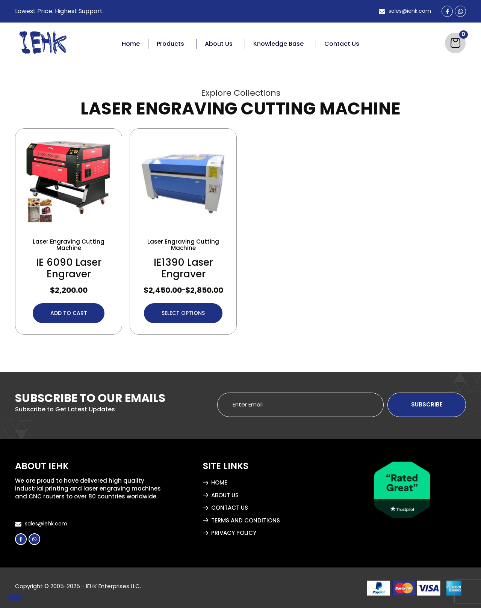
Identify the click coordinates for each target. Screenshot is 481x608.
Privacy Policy (233, 532)
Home (131, 43)
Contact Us (341, 43)
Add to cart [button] (68, 312)
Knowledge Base (278, 43)
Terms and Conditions (245, 520)
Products (170, 43)
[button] (172, 44)
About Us (219, 43)
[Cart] (455, 43)
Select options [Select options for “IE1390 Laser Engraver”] (183, 312)
